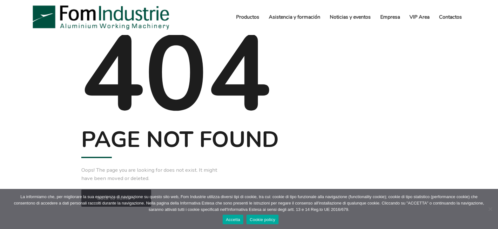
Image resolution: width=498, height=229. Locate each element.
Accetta (233, 219)
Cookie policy (262, 219)
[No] (490, 209)
